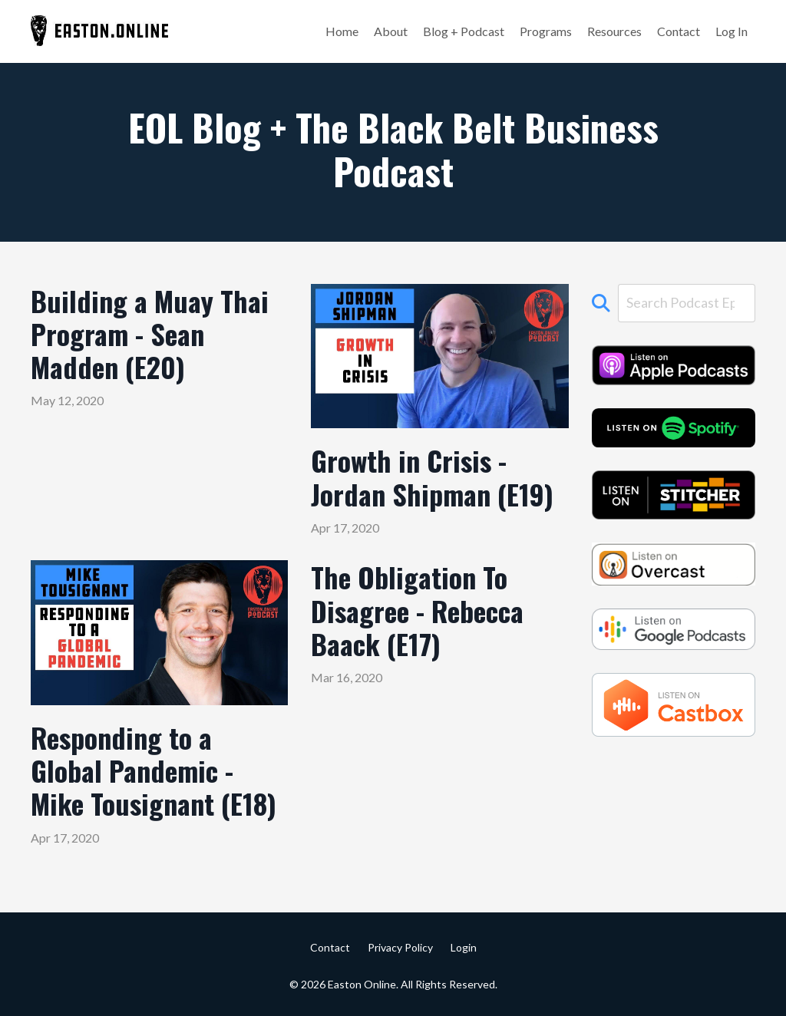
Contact (678, 31)
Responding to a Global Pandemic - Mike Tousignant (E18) (153, 770)
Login (464, 947)
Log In (731, 31)
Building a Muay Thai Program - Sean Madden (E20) (150, 334)
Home (341, 31)
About (391, 31)
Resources (614, 31)
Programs (546, 31)
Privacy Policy (400, 947)
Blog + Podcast (463, 31)
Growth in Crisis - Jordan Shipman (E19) (432, 477)
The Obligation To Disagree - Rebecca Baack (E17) (417, 610)
